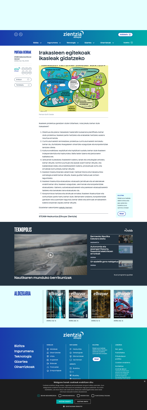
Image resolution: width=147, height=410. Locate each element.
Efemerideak (77, 356)
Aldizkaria (125, 35)
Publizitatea (120, 353)
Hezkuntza (75, 349)
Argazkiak (52, 360)
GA (30, 72)
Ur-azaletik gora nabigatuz (104, 261)
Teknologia (23, 356)
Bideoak (52, 363)
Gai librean (76, 360)
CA (26, 72)
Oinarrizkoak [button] (107, 43)
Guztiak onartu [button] (65, 401)
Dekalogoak (76, 353)
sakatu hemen (65, 207)
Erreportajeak (54, 371)
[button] (16, 34)
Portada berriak (22, 52)
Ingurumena (24, 351)
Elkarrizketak (54, 353)
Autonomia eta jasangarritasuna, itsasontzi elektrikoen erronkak (101, 250)
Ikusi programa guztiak (123, 275)
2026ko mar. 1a (51, 321)
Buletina (128, 43)
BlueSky (74, 375)
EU (23, 68)
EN (23, 72)
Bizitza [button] (37, 43)
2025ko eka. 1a (118, 321)
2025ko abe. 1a (73, 321)
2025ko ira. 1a (95, 321)
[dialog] (73, 394)
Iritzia (50, 356)
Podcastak (53, 367)
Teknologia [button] (73, 43)
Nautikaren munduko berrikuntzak (43, 278)
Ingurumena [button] (54, 43)
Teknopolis (23, 229)
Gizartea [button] (89, 43)
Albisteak (52, 349)
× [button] (144, 381)
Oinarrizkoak (24, 367)
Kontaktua (119, 366)
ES (26, 68)
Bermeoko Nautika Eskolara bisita (100, 237)
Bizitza (19, 346)
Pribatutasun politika (120, 357)
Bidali (122, 214)
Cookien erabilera (122, 363)
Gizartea (21, 361)
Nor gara (118, 349)
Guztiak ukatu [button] (82, 401)
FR (30, 68)
